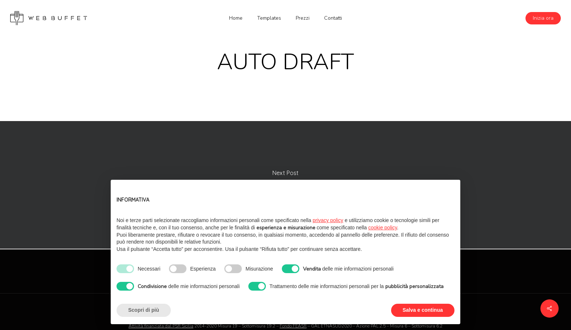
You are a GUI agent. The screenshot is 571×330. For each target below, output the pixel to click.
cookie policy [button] (382, 227)
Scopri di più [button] (143, 310)
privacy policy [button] (328, 220)
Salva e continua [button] (423, 310)
